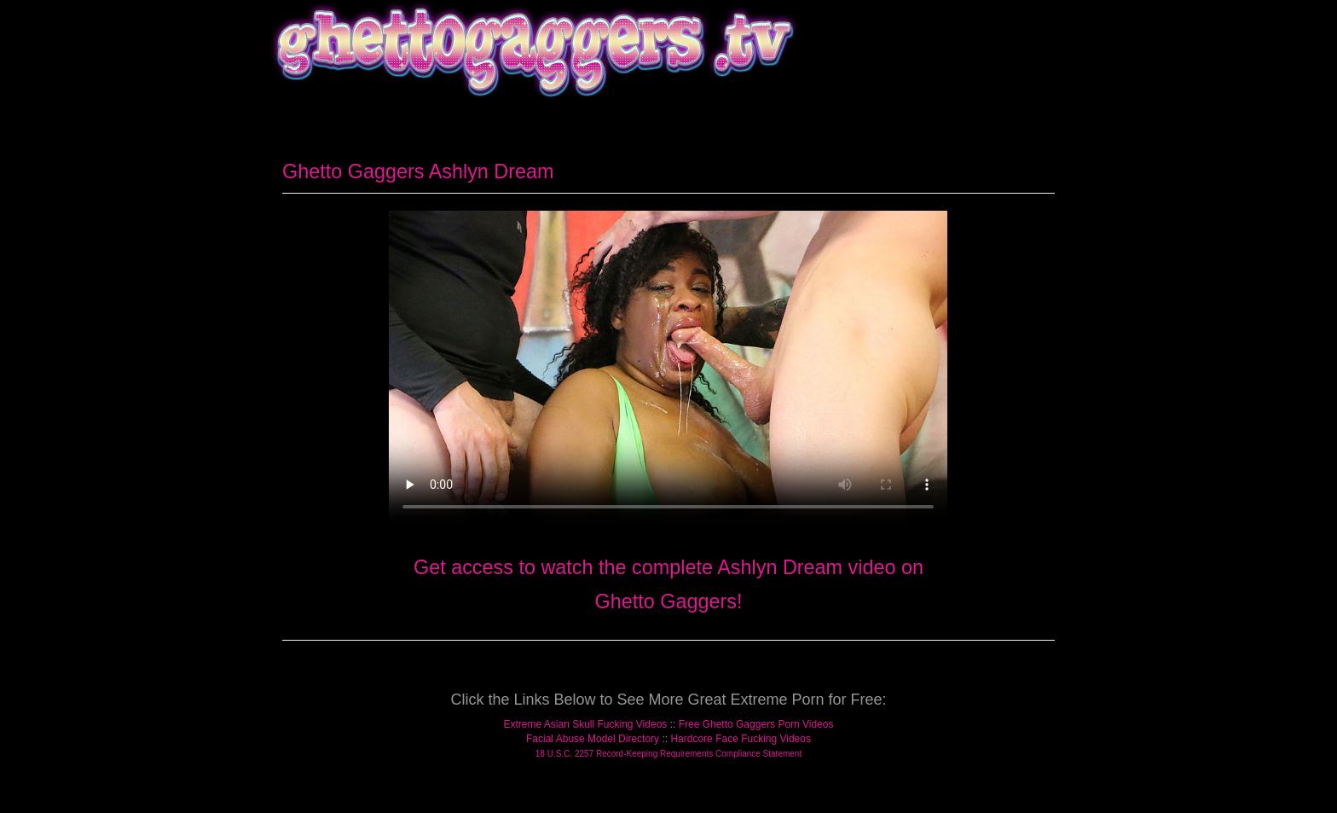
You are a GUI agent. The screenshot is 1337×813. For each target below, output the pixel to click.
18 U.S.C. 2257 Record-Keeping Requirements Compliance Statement (668, 753)
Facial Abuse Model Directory (592, 739)
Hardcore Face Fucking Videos (740, 739)
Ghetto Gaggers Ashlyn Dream (418, 171)
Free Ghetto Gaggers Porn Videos (756, 724)
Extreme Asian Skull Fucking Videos (585, 724)
